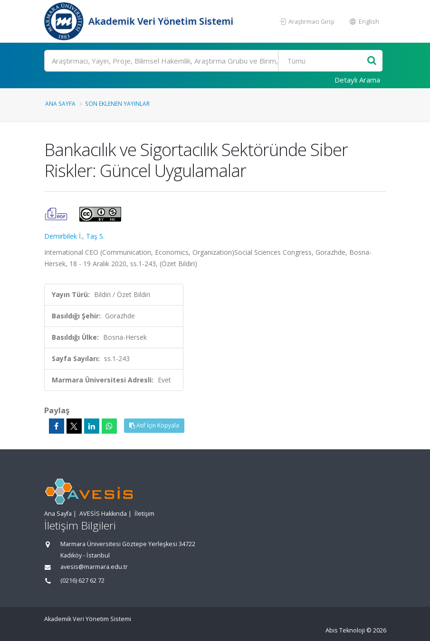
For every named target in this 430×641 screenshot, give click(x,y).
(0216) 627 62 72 (82, 580)
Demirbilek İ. (63, 236)
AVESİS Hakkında (103, 514)
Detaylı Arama (357, 79)
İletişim (144, 514)
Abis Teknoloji (345, 630)
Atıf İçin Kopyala (154, 425)
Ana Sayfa (60, 103)
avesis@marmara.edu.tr (94, 567)
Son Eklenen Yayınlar (117, 103)
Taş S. (95, 236)
